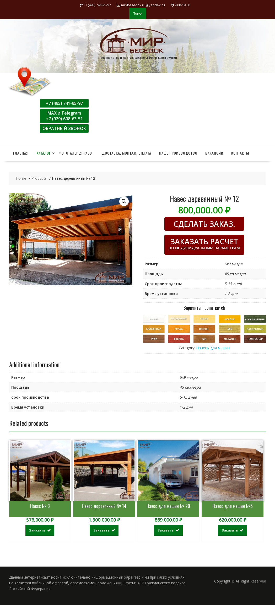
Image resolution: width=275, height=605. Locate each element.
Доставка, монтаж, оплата (126, 153)
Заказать (37, 530)
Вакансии (214, 153)
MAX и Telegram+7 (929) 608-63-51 (64, 116)
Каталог (43, 153)
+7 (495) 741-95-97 (64, 103)
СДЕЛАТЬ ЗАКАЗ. (204, 224)
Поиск (138, 13)
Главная (21, 153)
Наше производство (178, 153)
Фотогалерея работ (76, 153)
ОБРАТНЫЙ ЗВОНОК (64, 128)
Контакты (240, 153)
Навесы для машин (213, 347)
